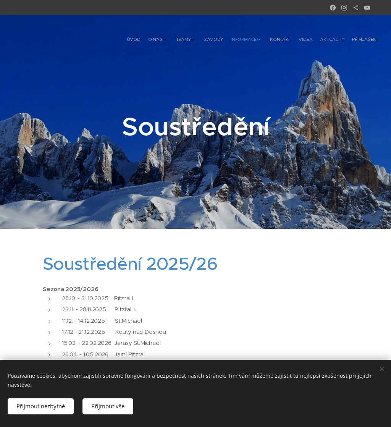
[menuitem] (300, 40)
